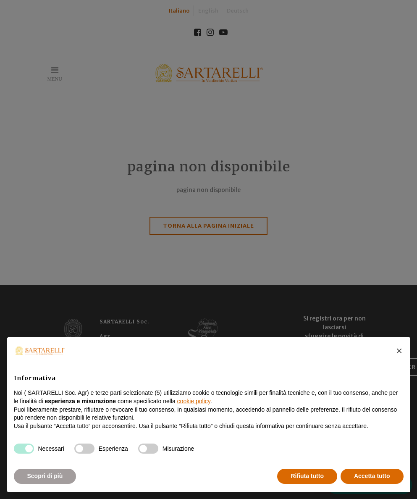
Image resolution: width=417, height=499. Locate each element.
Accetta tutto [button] (372, 476)
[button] (399, 350)
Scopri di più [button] (45, 476)
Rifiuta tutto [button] (307, 476)
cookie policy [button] (193, 401)
